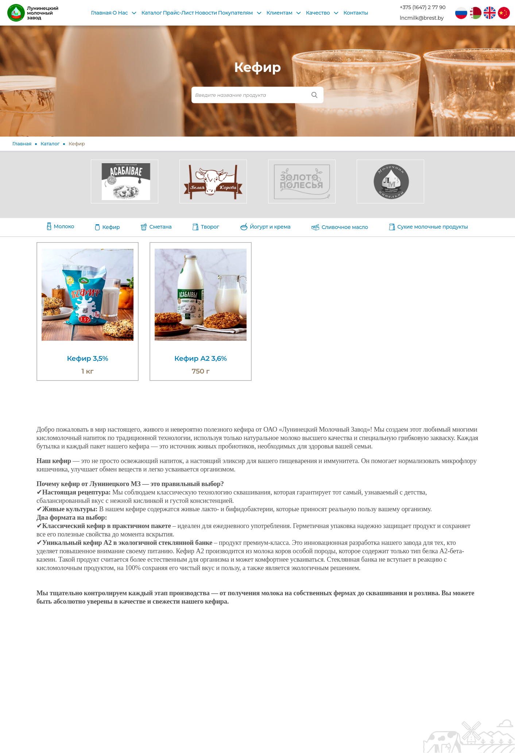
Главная (101, 13)
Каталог (152, 13)
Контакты (356, 13)
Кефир (77, 143)
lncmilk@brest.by (422, 18)
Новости (206, 13)
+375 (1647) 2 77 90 (423, 7)
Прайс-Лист (178, 13)
